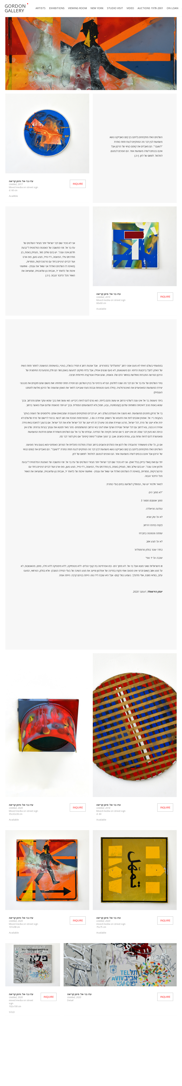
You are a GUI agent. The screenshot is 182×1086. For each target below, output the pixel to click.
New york (96, 8)
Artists (41, 8)
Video (130, 8)
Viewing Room (77, 8)
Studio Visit (115, 8)
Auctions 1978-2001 (150, 8)
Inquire (78, 183)
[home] (16, 8)
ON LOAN (172, 8)
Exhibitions (57, 8)
